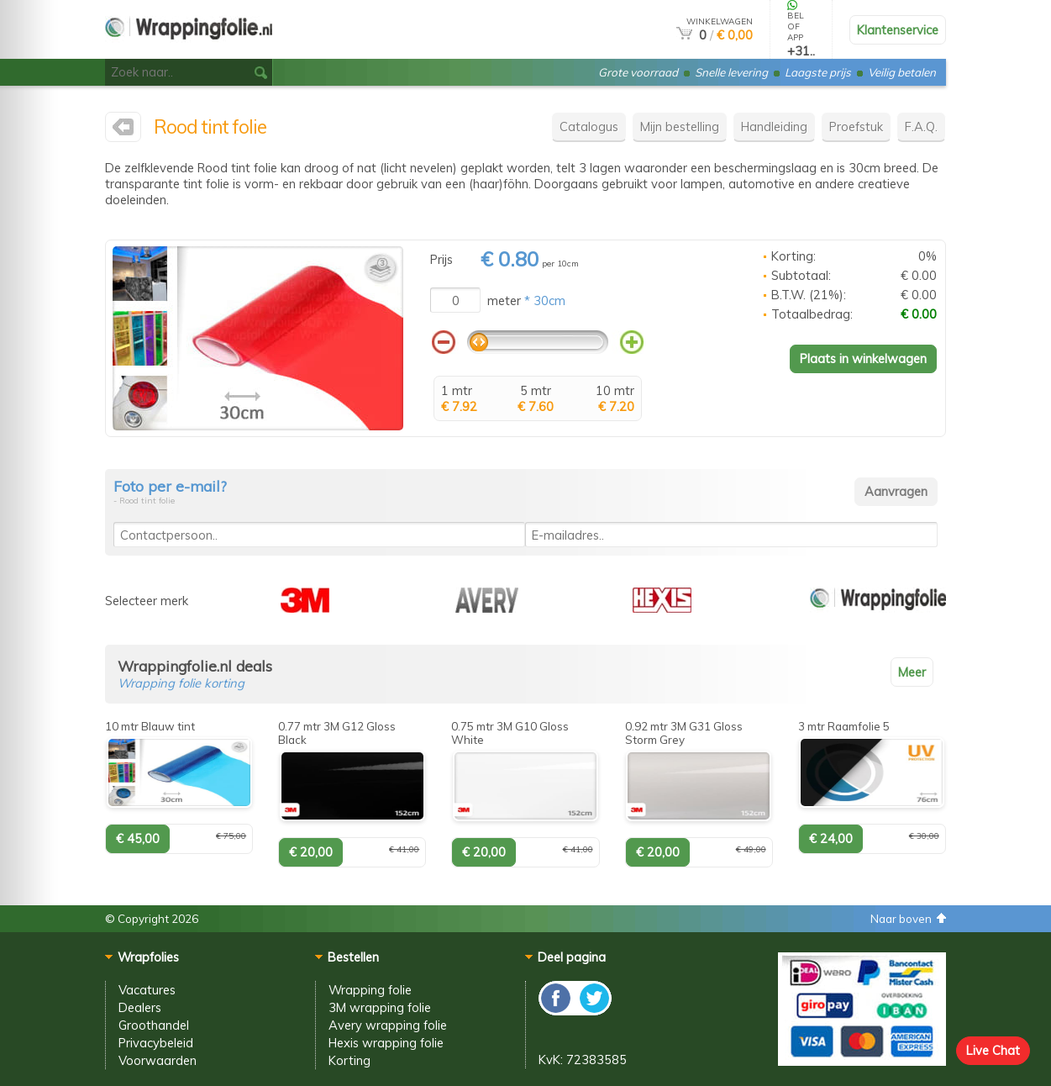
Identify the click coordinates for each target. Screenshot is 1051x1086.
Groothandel (153, 1025)
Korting (349, 1060)
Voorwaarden (157, 1060)
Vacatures (147, 990)
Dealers (139, 1007)
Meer (912, 672)
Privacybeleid (155, 1043)
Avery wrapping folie (387, 1025)
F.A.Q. (921, 126)
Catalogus (589, 126)
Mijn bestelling (679, 126)
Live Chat (993, 1050)
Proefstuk (856, 126)
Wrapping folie (370, 990)
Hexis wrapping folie (386, 1043)
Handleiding (774, 126)
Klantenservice (897, 30)
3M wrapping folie (379, 1007)
